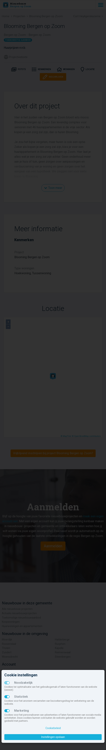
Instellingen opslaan (53, 736)
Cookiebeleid (53, 728)
